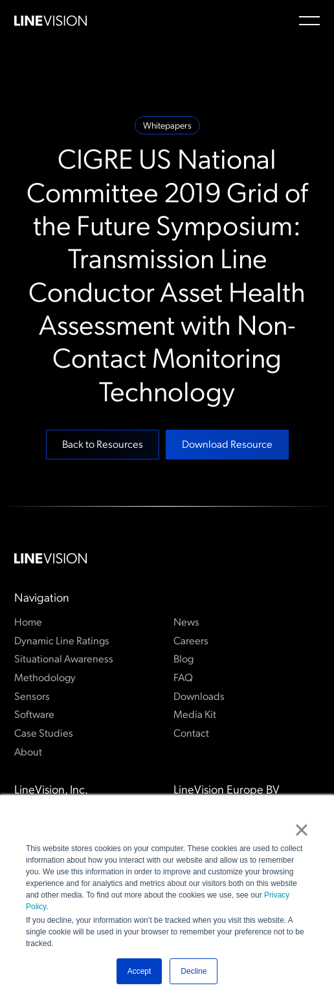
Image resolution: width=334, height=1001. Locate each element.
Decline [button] (193, 971)
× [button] (301, 830)
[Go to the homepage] (50, 559)
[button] (309, 20)
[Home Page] (50, 20)
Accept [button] (139, 971)
